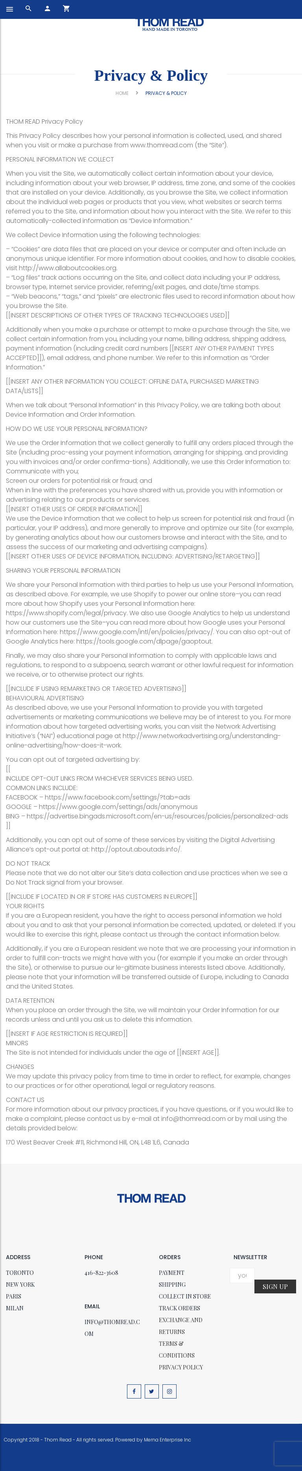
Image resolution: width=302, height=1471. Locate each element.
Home (122, 93)
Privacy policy (181, 1367)
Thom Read (58, 1439)
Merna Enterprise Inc (167, 1439)
